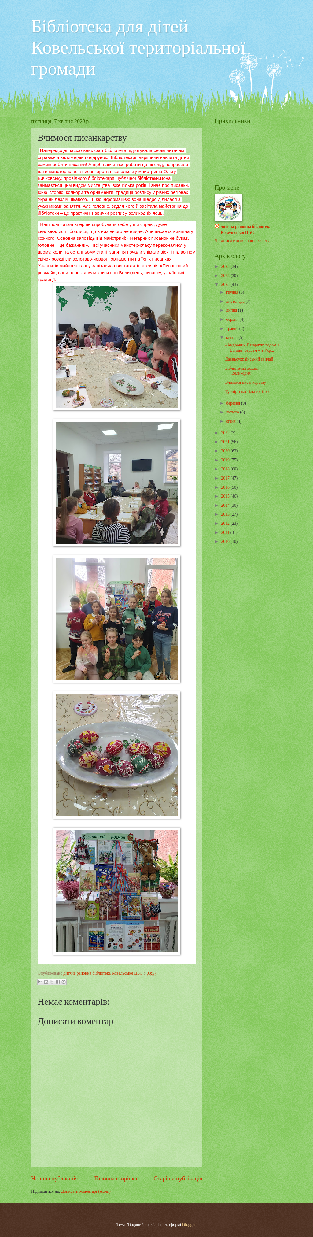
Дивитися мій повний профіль (242, 240)
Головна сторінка (115, 1178)
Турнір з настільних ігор (247, 391)
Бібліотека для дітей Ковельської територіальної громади (138, 47)
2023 (225, 284)
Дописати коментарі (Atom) (86, 1191)
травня (232, 328)
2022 (225, 433)
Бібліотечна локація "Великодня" (242, 371)
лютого (233, 412)
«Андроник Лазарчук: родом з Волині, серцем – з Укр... (252, 348)
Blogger (189, 1224)
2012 (225, 523)
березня (233, 403)
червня (233, 319)
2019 (225, 460)
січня (231, 421)
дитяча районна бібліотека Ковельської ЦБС (246, 229)
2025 (225, 266)
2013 (225, 514)
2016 (225, 487)
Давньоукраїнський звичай (249, 359)
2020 (225, 451)
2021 (225, 441)
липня (232, 310)
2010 (225, 541)
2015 (225, 496)
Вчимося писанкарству (245, 382)
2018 (225, 469)
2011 (225, 532)
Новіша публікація (54, 1178)
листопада (235, 301)
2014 (225, 505)
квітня (232, 337)
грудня (232, 292)
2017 (225, 478)
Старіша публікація (178, 1178)
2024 (225, 275)
